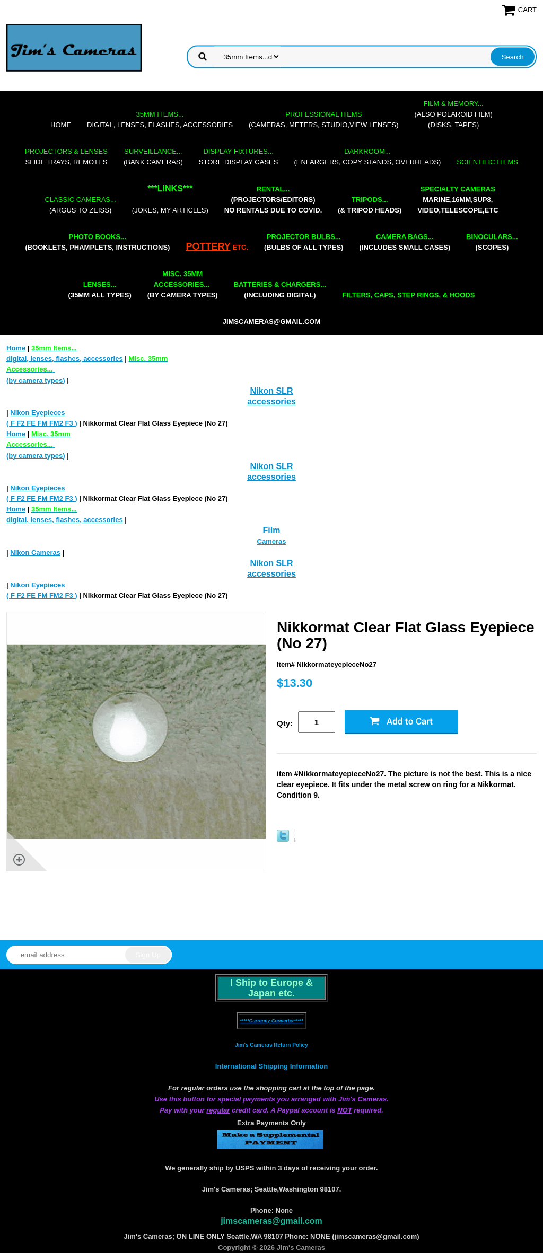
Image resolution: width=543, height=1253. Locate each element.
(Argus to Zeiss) (80, 205)
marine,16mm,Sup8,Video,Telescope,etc (457, 199)
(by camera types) (182, 284)
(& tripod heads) (369, 205)
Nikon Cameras (35, 553)
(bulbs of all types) (304, 242)
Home (60, 125)
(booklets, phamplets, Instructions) (97, 242)
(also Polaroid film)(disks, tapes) (454, 114)
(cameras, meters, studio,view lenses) (323, 119)
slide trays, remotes (66, 156)
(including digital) (280, 289)
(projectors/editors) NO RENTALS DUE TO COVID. (273, 199)
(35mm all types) (100, 289)
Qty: (285, 723)
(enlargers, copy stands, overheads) (367, 156)
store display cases (238, 156)
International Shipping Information (271, 1066)
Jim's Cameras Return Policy (271, 1045)
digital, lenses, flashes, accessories (160, 119)
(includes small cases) (404, 242)
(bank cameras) (153, 156)
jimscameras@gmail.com (272, 321)
